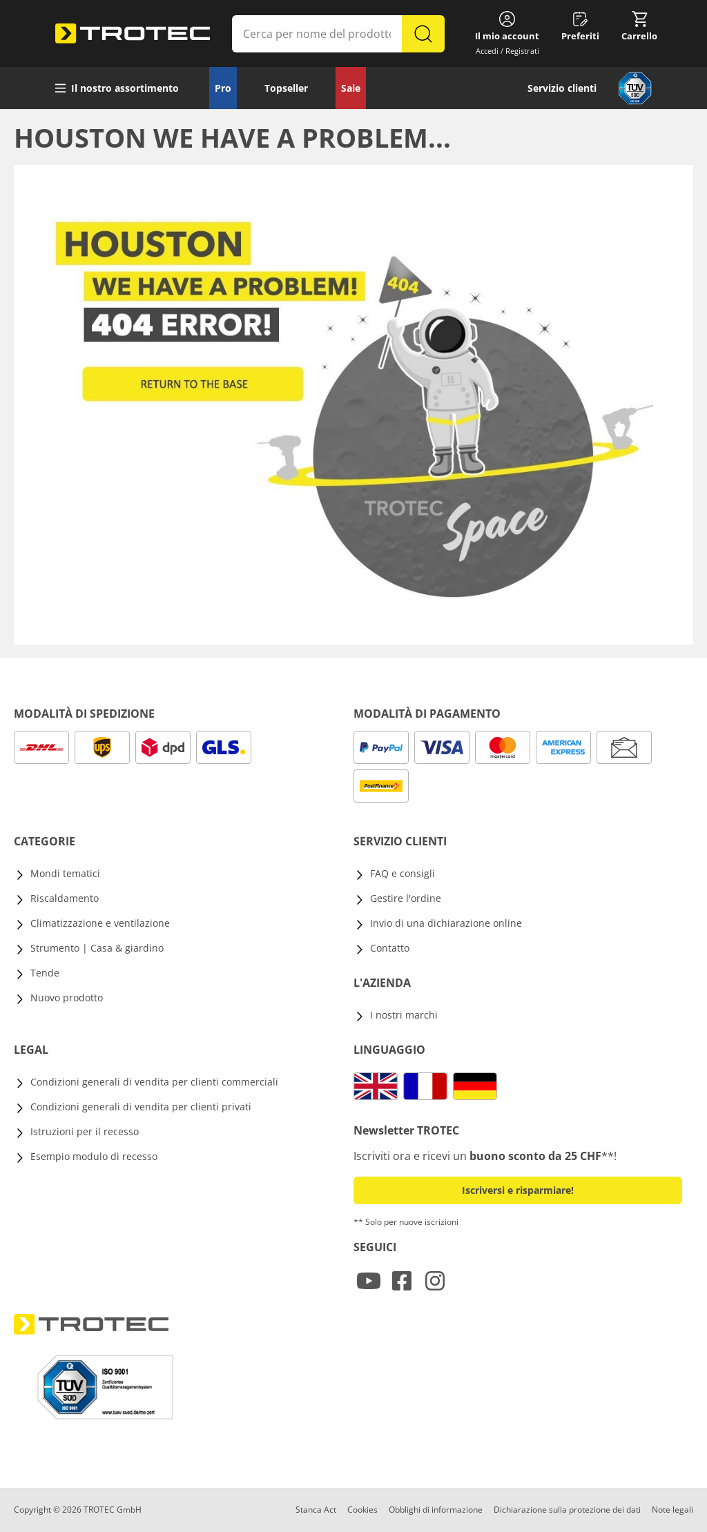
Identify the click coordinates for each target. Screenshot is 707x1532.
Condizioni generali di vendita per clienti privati (140, 1106)
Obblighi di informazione (436, 1509)
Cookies (362, 1509)
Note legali (672, 1509)
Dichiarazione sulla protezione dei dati (567, 1509)
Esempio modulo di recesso (93, 1156)
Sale (350, 88)
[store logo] (132, 33)
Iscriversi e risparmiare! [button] (518, 1190)
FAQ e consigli (402, 873)
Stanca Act (316, 1509)
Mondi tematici (65, 873)
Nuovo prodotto (66, 997)
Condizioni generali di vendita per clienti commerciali (154, 1081)
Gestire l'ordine (405, 898)
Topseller (286, 88)
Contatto (389, 947)
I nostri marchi (404, 1014)
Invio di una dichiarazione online (446, 923)
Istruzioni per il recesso (84, 1131)
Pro (223, 88)
